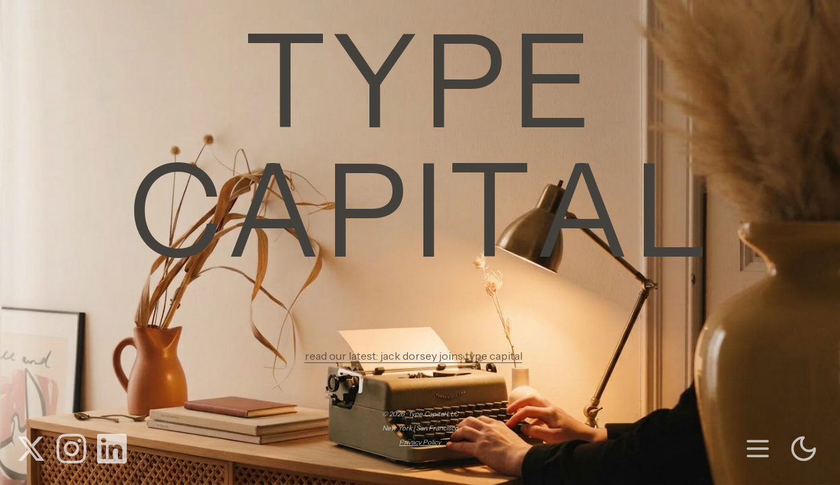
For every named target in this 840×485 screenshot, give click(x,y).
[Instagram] (71, 448)
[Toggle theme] (803, 448)
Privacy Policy (420, 442)
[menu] (758, 448)
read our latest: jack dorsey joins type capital (420, 356)
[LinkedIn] (112, 448)
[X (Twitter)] (31, 448)
